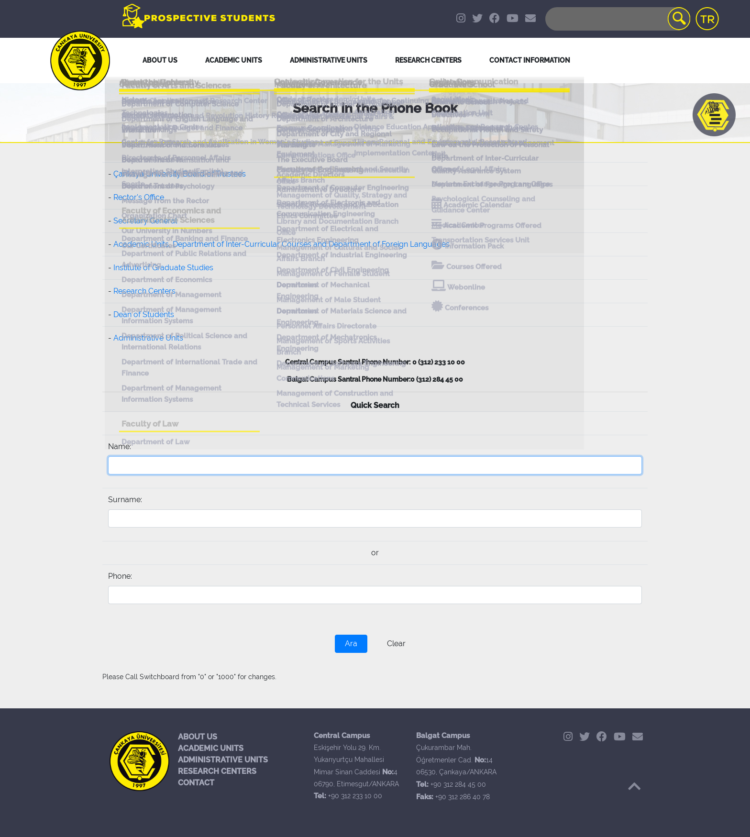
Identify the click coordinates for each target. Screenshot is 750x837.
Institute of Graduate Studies (163, 267)
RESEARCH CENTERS (217, 771)
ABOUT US (197, 736)
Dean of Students (143, 314)
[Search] (617, 19)
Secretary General (145, 220)
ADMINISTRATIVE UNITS (223, 759)
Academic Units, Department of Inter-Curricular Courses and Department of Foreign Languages (281, 244)
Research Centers (144, 291)
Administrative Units (148, 337)
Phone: (120, 576)
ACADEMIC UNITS (210, 748)
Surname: (125, 499)
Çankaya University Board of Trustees (179, 173)
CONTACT (196, 782)
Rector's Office (138, 197)
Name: (119, 446)
